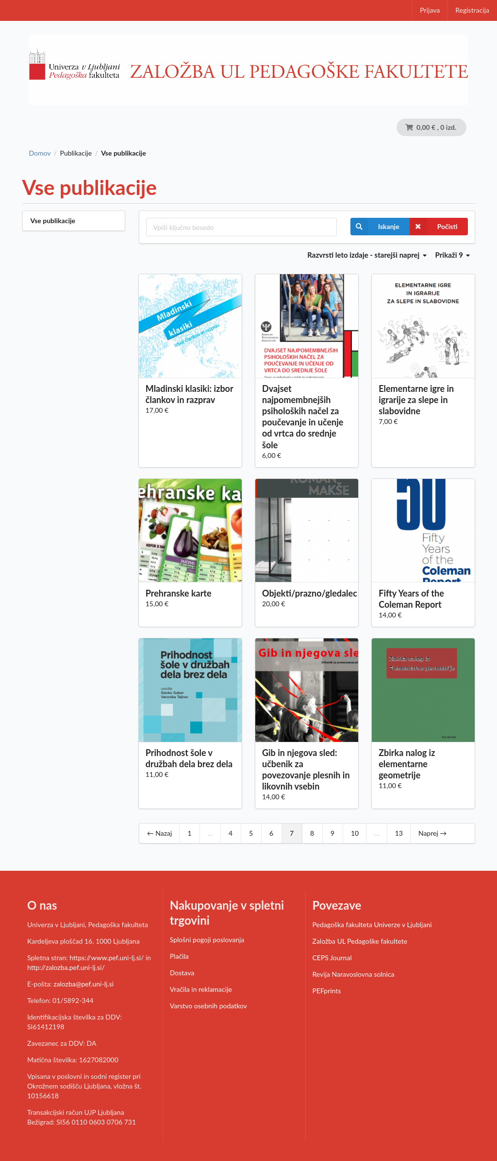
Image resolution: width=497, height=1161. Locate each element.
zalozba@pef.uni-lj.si (83, 984)
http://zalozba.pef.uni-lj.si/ (66, 967)
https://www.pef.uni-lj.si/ (106, 957)
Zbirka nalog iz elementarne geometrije (407, 763)
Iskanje (374, 226)
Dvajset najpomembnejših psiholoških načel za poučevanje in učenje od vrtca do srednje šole (302, 416)
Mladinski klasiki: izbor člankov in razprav (189, 394)
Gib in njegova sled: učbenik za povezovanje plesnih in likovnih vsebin (306, 769)
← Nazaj (159, 833)
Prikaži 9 (452, 254)
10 (355, 833)
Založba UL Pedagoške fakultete (360, 941)
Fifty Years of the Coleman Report (411, 599)
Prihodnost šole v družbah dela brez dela (189, 758)
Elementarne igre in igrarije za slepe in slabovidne (416, 399)
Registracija (472, 10)
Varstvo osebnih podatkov (208, 1006)
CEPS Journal (332, 957)
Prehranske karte (179, 593)
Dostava (182, 972)
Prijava (430, 10)
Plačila (179, 956)
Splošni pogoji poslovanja (207, 939)
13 (399, 833)
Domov (40, 153)
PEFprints (327, 990)
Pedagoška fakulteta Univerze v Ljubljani (372, 924)
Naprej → (432, 833)
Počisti (434, 226)
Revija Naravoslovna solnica (354, 974)
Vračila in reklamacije (201, 989)
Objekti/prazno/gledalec (306, 593)
